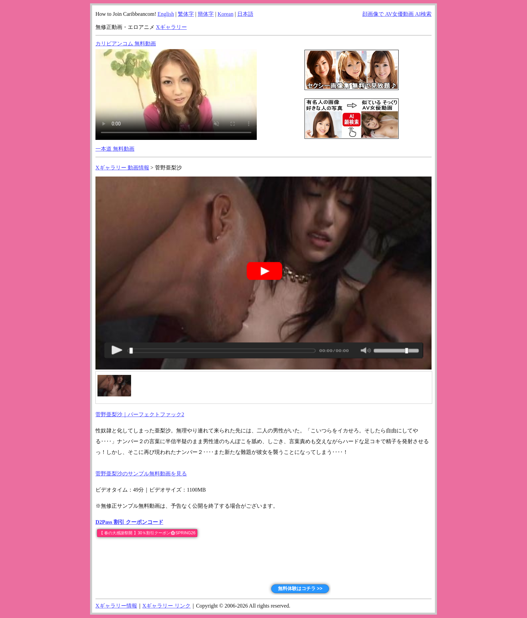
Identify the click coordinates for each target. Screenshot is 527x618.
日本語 (245, 14)
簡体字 (206, 14)
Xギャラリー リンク (167, 606)
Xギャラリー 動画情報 (122, 167)
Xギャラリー (171, 27)
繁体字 (186, 14)
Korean (225, 14)
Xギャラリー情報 (116, 606)
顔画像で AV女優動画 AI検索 (397, 14)
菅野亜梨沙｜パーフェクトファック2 (139, 414)
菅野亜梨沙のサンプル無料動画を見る (141, 473)
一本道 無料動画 (114, 149)
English (166, 14)
